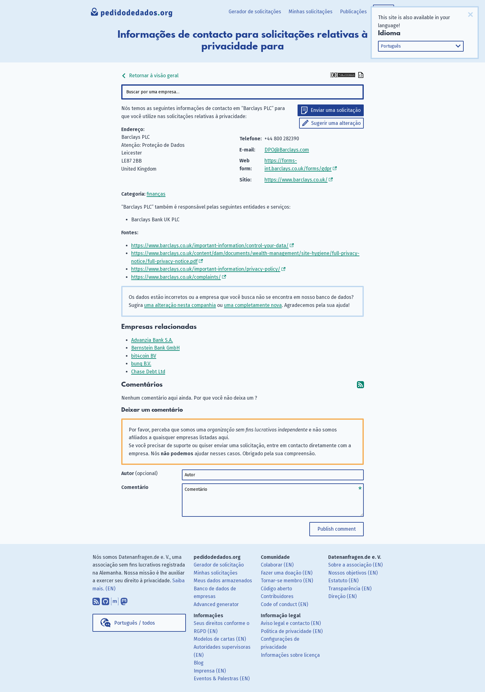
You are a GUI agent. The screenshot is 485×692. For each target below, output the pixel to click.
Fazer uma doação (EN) (286, 573)
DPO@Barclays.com (286, 150)
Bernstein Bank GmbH (155, 348)
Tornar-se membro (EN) (287, 581)
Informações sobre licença (290, 655)
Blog (199, 663)
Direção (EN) (342, 596)
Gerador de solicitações (255, 12)
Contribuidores (277, 596)
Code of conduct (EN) (284, 604)
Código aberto (276, 589)
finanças (156, 194)
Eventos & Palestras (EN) (222, 678)
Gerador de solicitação (219, 565)
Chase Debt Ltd (148, 372)
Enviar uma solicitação (336, 110)
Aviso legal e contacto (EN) (291, 623)
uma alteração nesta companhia (180, 305)
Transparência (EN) (349, 589)
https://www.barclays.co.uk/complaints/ (176, 277)
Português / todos (134, 623)
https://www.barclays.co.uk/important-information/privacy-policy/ (205, 269)
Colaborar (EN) (277, 565)
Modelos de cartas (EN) (220, 639)
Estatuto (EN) (343, 581)
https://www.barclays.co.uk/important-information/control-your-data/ (210, 245)
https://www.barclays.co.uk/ (296, 180)
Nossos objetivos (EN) (353, 573)
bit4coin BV (143, 356)
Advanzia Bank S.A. (152, 340)
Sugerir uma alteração (336, 123)
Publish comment (336, 529)
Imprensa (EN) (210, 671)
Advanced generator (216, 604)
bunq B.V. (141, 364)
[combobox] (242, 92)
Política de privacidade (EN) (292, 631)
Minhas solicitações (311, 12)
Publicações (353, 12)
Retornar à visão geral (149, 76)
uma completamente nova (253, 305)
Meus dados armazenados (223, 581)
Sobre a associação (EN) (355, 565)
